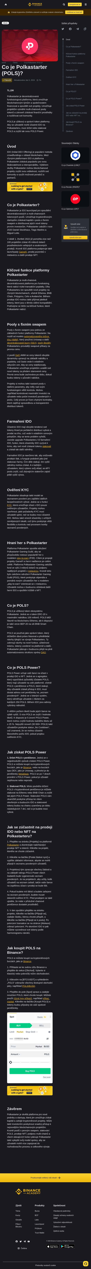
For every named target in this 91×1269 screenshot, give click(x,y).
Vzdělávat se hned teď (74, 12)
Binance (27, 767)
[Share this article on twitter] (62, 29)
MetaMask (23, 774)
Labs (37, 1220)
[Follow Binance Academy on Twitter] (21, 1241)
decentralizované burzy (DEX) (22, 343)
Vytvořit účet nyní (75, 237)
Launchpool (39, 1224)
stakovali (46, 446)
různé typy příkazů (23, 998)
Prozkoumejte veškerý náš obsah (45, 1178)
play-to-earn (23, 558)
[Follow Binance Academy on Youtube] (29, 1241)
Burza (37, 1211)
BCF (36, 1215)
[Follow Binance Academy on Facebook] (17, 1241)
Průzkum (38, 1228)
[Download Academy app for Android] (67, 1246)
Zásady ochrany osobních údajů (63, 1216)
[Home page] (35, 4)
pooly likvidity (44, 343)
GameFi (23, 252)
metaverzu (33, 571)
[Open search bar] (63, 4)
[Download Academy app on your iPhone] (52, 1246)
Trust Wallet (39, 1233)
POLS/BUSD (28, 986)
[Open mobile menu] (85, 4)
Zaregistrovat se (74, 4)
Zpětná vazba (58, 1231)
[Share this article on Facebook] (70, 29)
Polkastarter (13, 845)
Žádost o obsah (59, 1227)
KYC (9, 505)
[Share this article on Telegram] (77, 29)
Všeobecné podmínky (61, 1211)
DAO (43, 652)
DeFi (17, 355)
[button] (85, 4)
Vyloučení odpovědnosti (62, 1222)
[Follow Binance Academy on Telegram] (25, 1241)
